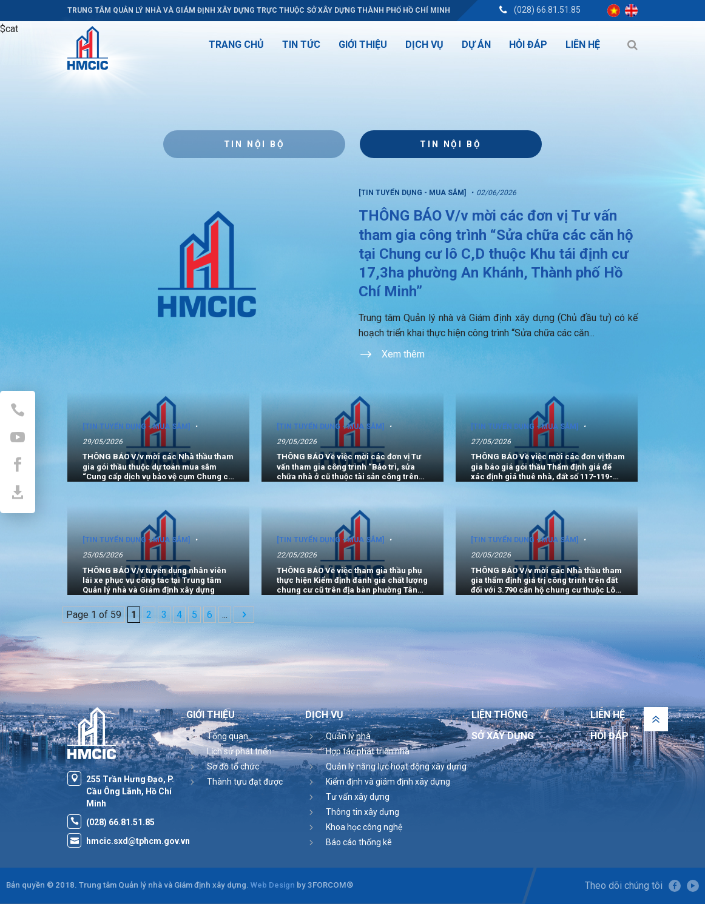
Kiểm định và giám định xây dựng (388, 781)
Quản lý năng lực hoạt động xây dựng (396, 766)
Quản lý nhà (348, 736)
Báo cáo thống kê (359, 842)
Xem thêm (392, 355)
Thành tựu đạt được (245, 781)
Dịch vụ (324, 714)
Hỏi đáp (609, 736)
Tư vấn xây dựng (358, 797)
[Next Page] (244, 615)
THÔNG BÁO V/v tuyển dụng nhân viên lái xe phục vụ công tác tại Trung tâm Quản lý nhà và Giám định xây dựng (154, 580)
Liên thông (499, 714)
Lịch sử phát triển (239, 751)
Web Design (273, 884)
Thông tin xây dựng (362, 812)
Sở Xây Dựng (502, 736)
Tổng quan (227, 736)
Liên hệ (607, 714)
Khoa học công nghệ (364, 827)
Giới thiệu (210, 714)
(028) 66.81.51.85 (547, 10)
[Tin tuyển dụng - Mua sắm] (412, 192)
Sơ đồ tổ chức (233, 766)
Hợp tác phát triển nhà (368, 751)
